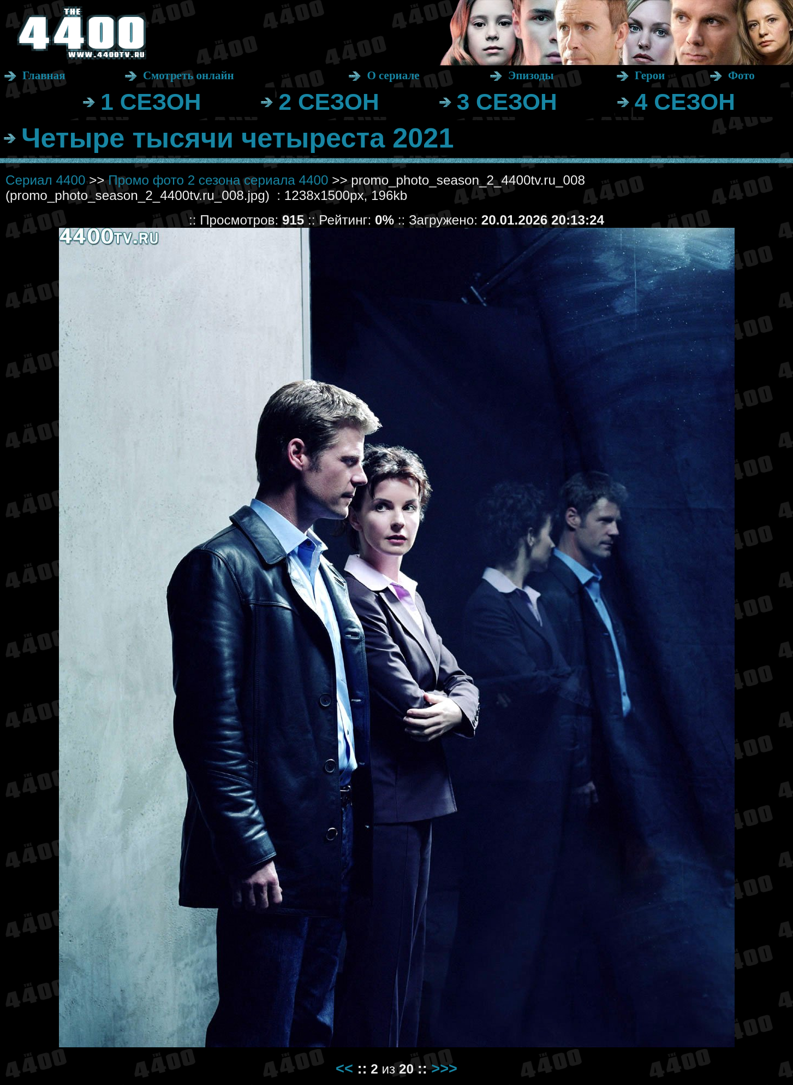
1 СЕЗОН (150, 102)
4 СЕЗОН (685, 102)
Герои (650, 75)
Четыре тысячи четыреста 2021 (237, 138)
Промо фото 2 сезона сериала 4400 (218, 180)
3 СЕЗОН (507, 102)
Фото (741, 75)
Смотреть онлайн (188, 75)
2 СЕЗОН (328, 102)
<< (344, 1068)
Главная (43, 75)
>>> (444, 1068)
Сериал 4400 (45, 180)
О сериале (393, 75)
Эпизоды (531, 75)
